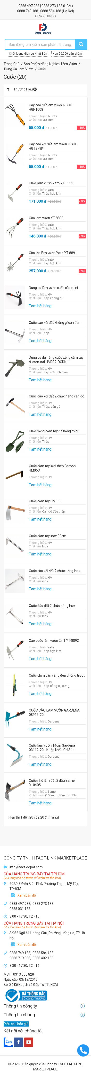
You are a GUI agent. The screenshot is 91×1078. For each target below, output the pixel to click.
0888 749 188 (28, 11)
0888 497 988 (29, 6)
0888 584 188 (51, 11)
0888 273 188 (52, 6)
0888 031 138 (19, 909)
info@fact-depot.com (26, 867)
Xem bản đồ (26, 895)
